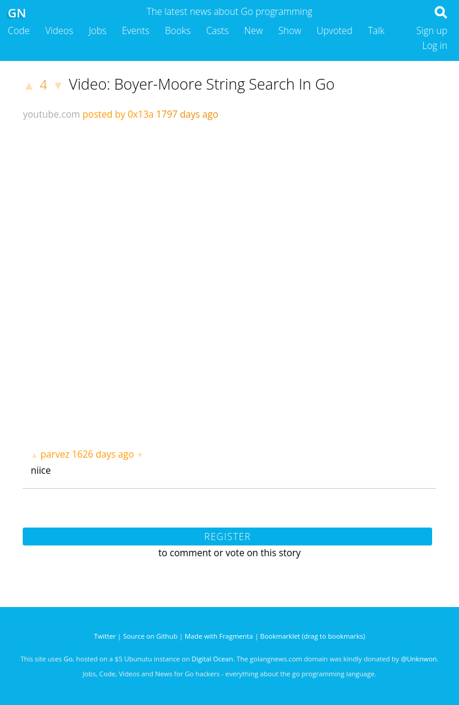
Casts (217, 30)
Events (135, 30)
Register (227, 536)
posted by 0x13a (118, 114)
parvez (55, 454)
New (253, 30)
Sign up (432, 30)
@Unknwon (419, 658)
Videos (59, 30)
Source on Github (150, 636)
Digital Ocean (212, 658)
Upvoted (335, 30)
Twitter (105, 636)
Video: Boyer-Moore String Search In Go (202, 83)
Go (68, 658)
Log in (434, 45)
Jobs (97, 30)
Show (290, 30)
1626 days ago (103, 454)
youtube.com (51, 114)
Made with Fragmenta (219, 636)
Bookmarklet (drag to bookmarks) (312, 636)
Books (178, 30)
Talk (376, 30)
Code (19, 30)
